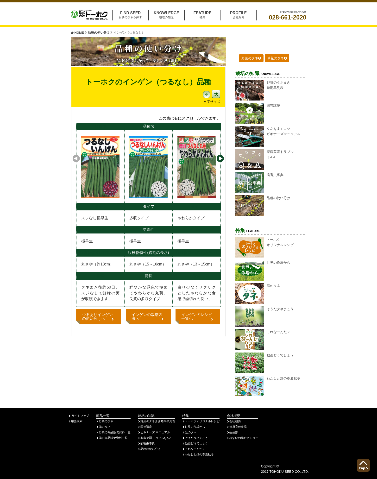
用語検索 (75, 421)
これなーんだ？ (193, 449)
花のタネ (103, 427)
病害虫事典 (146, 443)
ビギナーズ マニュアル (154, 432)
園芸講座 (145, 427)
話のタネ (189, 432)
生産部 (232, 432)
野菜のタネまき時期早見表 (156, 421)
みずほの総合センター (242, 438)
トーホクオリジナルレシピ (201, 421)
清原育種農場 (237, 427)
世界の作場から (193, 427)
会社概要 (234, 421)
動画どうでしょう (195, 443)
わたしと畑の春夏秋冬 (198, 454)
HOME (78, 32)
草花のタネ (277, 58)
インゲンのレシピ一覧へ (197, 317)
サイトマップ (78, 415)
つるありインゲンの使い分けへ (98, 317)
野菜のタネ (251, 58)
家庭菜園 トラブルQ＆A (154, 438)
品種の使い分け (99, 32)
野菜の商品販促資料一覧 (113, 432)
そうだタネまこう (195, 438)
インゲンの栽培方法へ (148, 317)
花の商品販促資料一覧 (112, 438)
